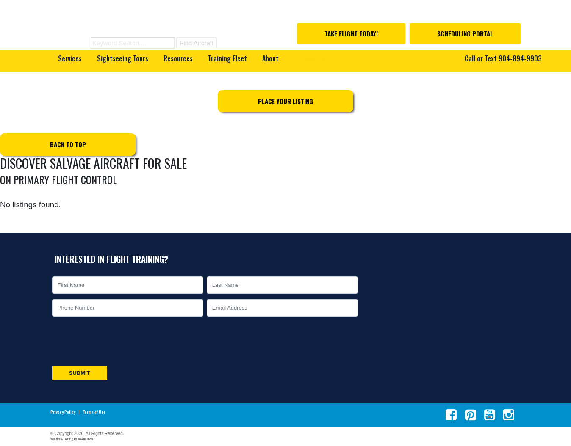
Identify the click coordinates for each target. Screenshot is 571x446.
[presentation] (114, 341)
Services (70, 58)
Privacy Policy (62, 412)
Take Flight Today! (351, 33)
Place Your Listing (285, 101)
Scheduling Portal (465, 33)
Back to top (68, 144)
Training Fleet (227, 58)
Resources (178, 58)
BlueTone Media (85, 438)
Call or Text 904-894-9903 (503, 58)
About (270, 58)
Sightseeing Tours (122, 58)
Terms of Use (94, 412)
